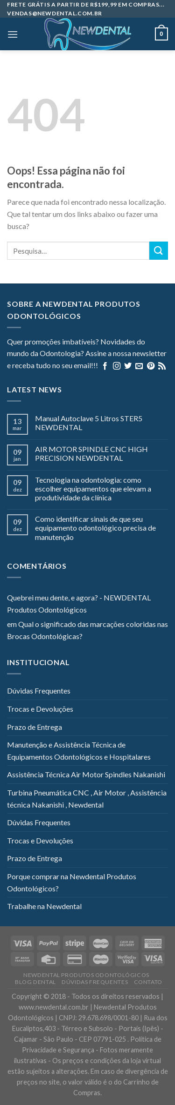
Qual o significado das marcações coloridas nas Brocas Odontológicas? (87, 630)
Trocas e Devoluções (40, 708)
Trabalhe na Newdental (44, 906)
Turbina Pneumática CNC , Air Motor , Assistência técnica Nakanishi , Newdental (87, 798)
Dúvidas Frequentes (38, 690)
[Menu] (12, 34)
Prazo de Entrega (34, 726)
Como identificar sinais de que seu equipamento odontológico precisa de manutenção (95, 527)
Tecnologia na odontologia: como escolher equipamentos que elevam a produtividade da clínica (93, 488)
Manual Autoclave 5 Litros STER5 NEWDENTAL (88, 422)
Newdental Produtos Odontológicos (86, 974)
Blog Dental (35, 981)
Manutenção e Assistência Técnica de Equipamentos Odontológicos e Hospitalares (79, 750)
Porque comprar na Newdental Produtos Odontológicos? (71, 882)
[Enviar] (158, 251)
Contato (148, 981)
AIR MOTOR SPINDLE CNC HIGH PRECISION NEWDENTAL (91, 453)
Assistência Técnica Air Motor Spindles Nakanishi (86, 774)
